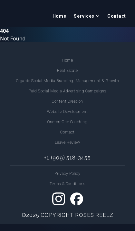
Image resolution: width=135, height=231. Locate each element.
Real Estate (67, 70)
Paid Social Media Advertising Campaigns (67, 91)
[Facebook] (76, 199)
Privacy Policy (67, 173)
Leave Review (67, 142)
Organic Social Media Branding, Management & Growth (67, 81)
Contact (116, 16)
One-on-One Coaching (67, 122)
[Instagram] (58, 199)
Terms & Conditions (67, 184)
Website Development (67, 111)
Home (59, 16)
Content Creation (67, 101)
